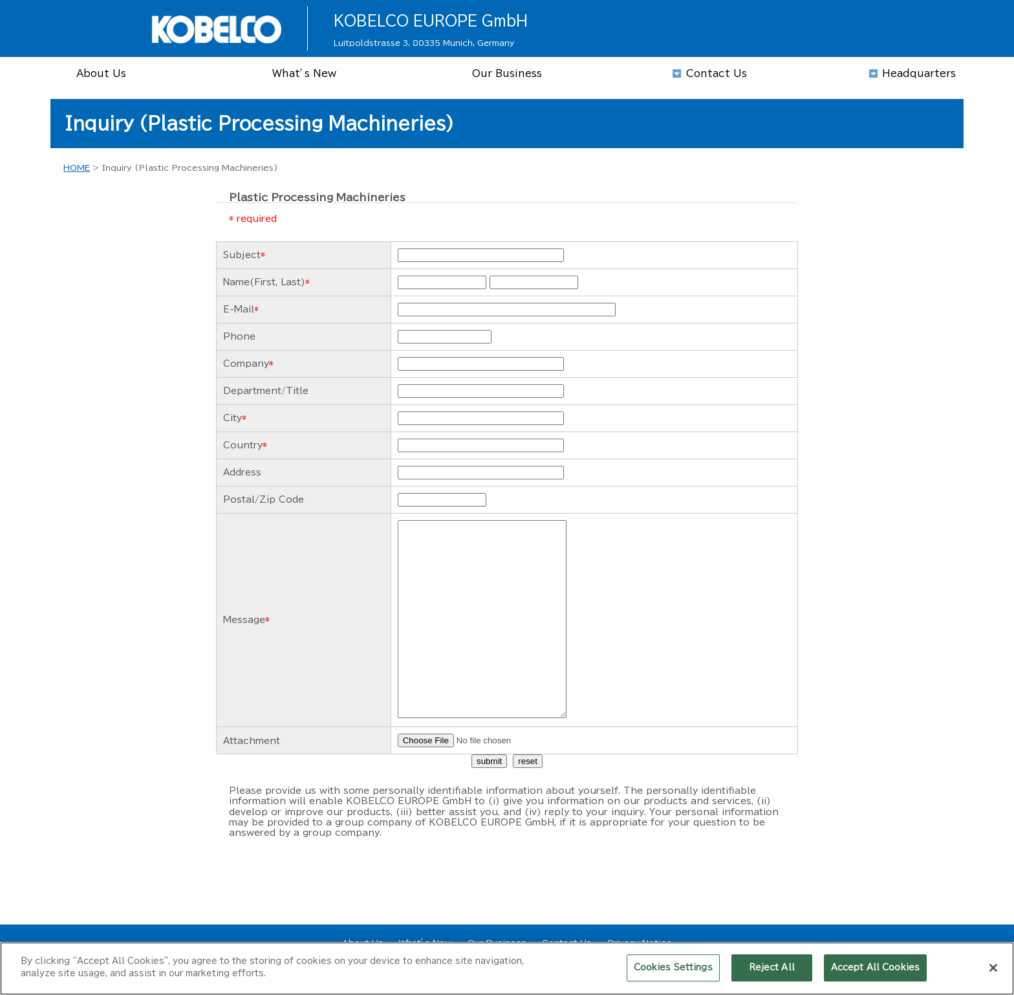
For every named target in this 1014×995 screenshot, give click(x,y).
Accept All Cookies (875, 972)
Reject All (772, 972)
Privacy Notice (639, 943)
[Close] (993, 973)
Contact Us (567, 943)
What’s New (425, 943)
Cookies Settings (673, 972)
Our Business (497, 943)
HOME (76, 168)
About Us (362, 943)
